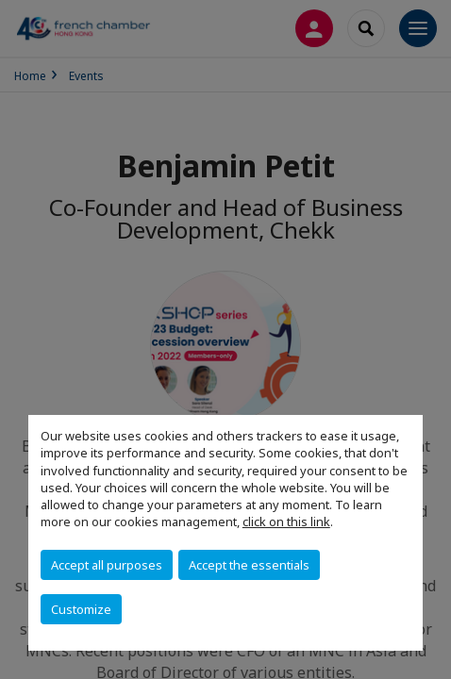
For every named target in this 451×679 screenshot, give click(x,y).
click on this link (286, 521)
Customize (81, 609)
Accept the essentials (249, 564)
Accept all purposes (106, 564)
